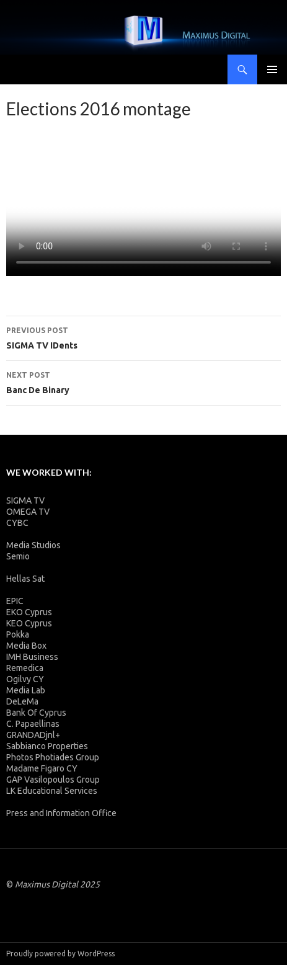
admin (43, 121)
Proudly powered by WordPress (60, 953)
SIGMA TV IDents (143, 336)
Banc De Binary (143, 381)
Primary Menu (272, 69)
